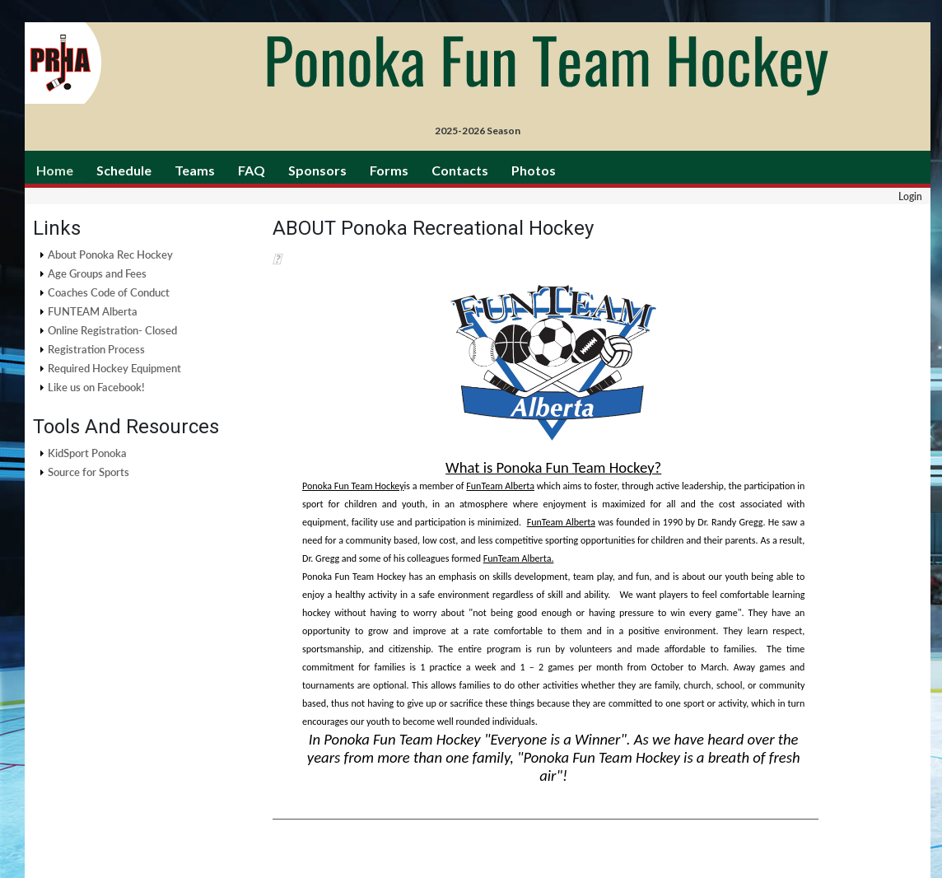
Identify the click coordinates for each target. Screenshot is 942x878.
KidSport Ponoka (87, 453)
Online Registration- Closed (112, 330)
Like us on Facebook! (96, 387)
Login (910, 196)
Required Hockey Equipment (114, 368)
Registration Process (96, 349)
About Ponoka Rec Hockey (110, 254)
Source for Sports (88, 472)
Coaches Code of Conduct (109, 292)
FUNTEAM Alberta (93, 311)
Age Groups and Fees (97, 273)
